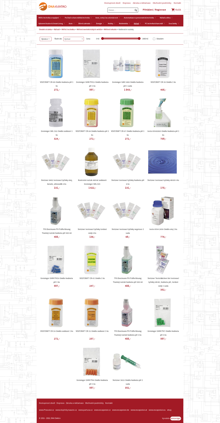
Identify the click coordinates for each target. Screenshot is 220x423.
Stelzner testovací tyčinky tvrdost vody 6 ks (92, 231)
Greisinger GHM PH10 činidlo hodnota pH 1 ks (56, 280)
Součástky (173, 23)
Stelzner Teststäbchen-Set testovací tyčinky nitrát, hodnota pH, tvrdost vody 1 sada (163, 282)
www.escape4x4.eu (157, 410)
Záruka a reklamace (141, 3)
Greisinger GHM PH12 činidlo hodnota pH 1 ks (92, 84)
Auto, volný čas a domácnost (106, 18)
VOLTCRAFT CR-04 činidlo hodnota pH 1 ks (92, 133)
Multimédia (123, 23)
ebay (169, 410)
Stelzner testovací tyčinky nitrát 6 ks (163, 180)
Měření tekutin (110, 29)
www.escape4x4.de (120, 410)
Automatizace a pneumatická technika (139, 18)
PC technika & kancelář (154, 23)
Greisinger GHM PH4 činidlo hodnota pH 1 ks (92, 382)
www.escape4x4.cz (102, 410)
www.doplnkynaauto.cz (66, 410)
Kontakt (177, 3)
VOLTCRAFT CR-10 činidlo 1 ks (163, 82)
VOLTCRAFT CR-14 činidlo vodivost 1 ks (56, 331)
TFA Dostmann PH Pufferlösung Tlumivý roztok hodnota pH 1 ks (127, 333)
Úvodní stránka (45, 29)
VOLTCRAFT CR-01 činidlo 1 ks (92, 278)
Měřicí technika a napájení (48, 18)
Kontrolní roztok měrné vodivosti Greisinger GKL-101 (92, 182)
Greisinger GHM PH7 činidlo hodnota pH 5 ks (163, 333)
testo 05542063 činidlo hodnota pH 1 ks (163, 133)
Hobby (110, 23)
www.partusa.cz (85, 410)
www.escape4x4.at (139, 410)
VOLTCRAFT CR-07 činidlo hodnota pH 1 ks (127, 133)
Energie (99, 23)
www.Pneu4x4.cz (46, 410)
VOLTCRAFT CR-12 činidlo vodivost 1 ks (92, 331)
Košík (176, 9)
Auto (71, 23)
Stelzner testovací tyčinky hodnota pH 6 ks (127, 182)
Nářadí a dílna (165, 18)
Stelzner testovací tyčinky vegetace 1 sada (128, 231)
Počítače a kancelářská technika (77, 18)
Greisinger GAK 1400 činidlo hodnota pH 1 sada (127, 84)
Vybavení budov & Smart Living (50, 23)
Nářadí (136, 23)
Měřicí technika (68, 29)
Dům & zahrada (84, 23)
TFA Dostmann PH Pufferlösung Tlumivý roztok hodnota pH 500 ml (57, 231)
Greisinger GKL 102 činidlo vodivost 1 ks (57, 133)
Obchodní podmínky (162, 3)
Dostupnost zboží (112, 3)
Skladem (160, 39)
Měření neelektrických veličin (89, 29)
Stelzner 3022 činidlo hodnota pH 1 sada (128, 382)
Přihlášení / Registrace (154, 9)
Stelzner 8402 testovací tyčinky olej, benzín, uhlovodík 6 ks (56, 182)
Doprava (126, 3)
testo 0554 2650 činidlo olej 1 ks (163, 229)
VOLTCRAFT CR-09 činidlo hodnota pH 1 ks (56, 84)
